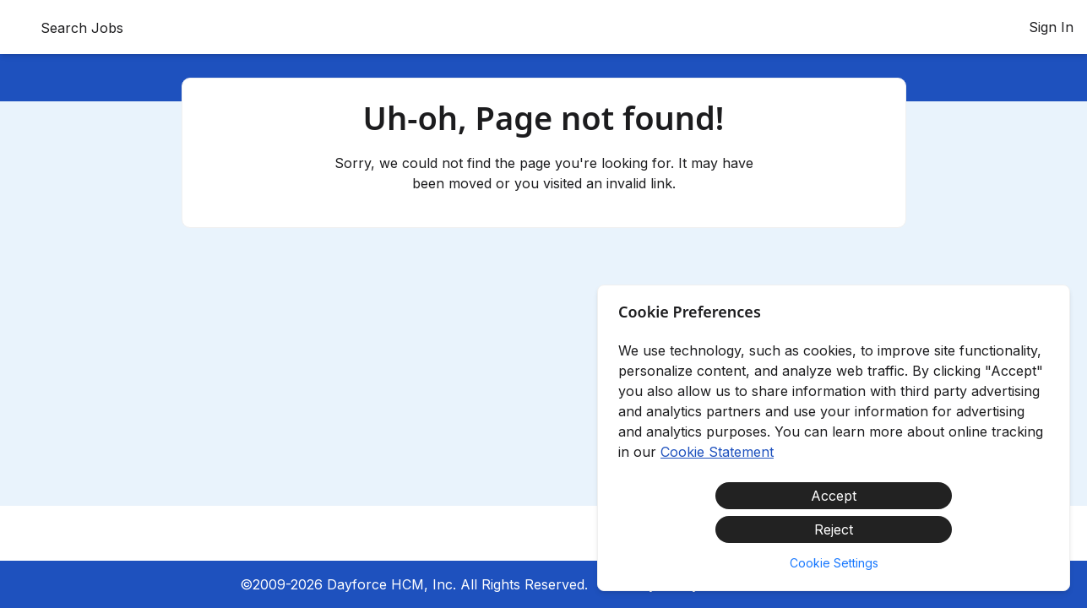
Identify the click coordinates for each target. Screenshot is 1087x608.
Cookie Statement (717, 451)
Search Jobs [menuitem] (82, 27)
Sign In (1051, 27)
